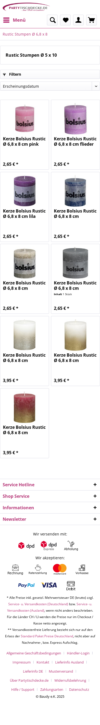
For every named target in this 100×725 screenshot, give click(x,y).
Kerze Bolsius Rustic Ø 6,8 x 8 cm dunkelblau (75, 213)
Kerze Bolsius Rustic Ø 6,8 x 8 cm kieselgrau (24, 285)
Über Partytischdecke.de (29, 680)
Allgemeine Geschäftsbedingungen (33, 653)
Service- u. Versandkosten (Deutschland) (38, 604)
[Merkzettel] (65, 20)
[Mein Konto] (78, 20)
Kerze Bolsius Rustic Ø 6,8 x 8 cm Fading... (24, 357)
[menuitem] (14, 20)
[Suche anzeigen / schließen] (52, 20)
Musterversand (61, 671)
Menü (14, 19)
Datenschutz (79, 689)
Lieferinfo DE (33, 671)
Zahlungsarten (51, 689)
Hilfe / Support (22, 689)
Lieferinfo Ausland (69, 662)
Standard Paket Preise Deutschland (47, 636)
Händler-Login (78, 653)
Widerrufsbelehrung (70, 680)
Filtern (12, 74)
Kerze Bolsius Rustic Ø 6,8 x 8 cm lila (24, 213)
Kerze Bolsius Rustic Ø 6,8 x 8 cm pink (24, 141)
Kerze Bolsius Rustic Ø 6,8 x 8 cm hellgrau (75, 285)
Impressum (22, 662)
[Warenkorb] (91, 20)
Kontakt (43, 662)
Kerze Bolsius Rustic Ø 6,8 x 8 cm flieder (75, 141)
